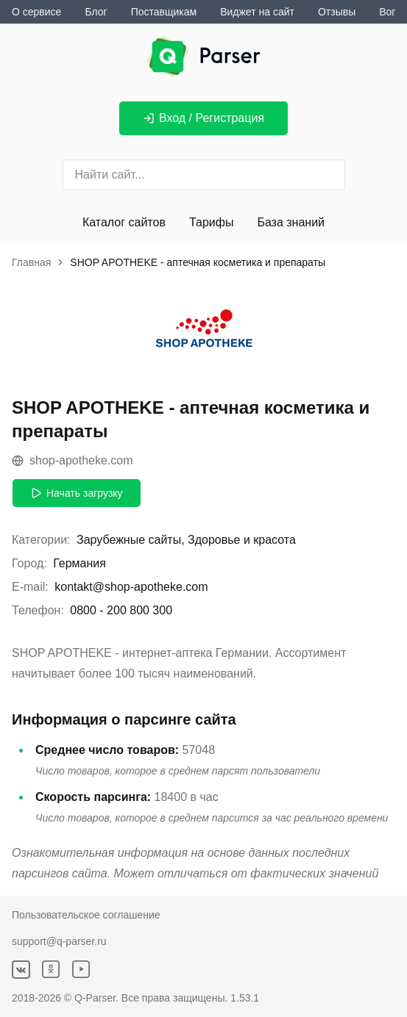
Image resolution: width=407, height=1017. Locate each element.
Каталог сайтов (124, 222)
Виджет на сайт (257, 12)
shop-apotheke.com (72, 460)
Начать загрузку (76, 493)
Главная (31, 262)
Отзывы (336, 12)
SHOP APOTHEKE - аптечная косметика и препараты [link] (197, 262)
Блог (96, 12)
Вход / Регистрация (203, 118)
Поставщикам (164, 12)
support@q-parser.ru (59, 941)
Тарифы (211, 222)
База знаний (291, 222)
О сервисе (36, 12)
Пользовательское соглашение (86, 915)
